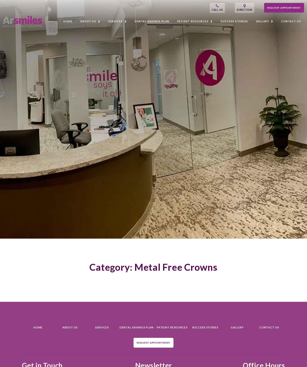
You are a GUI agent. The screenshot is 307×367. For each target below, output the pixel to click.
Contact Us (291, 21)
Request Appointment (284, 7)
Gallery (265, 21)
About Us (90, 21)
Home (67, 21)
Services (117, 21)
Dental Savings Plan (152, 21)
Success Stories (234, 21)
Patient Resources (195, 21)
